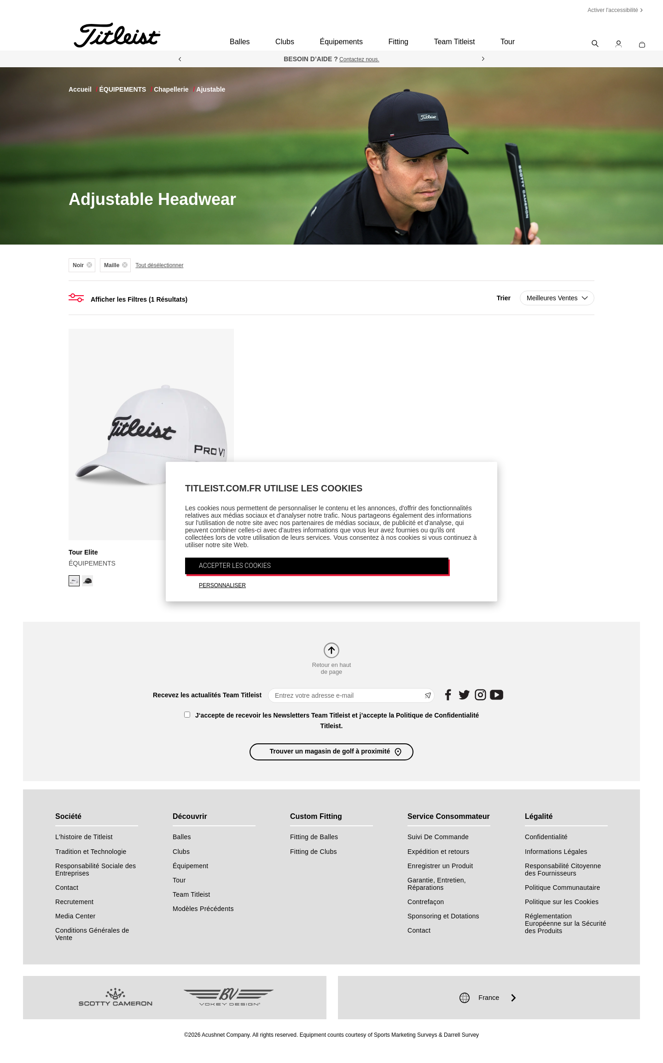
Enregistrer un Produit (440, 866)
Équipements (341, 42)
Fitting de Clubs (313, 851)
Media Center (75, 916)
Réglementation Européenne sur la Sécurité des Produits (565, 923)
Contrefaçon (425, 901)
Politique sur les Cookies (562, 901)
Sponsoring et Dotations (443, 916)
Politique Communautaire (562, 887)
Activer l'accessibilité (612, 10)
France (489, 997)
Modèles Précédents (203, 908)
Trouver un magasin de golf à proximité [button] (336, 752)
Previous (179, 59)
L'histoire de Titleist (84, 837)
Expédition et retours (438, 851)
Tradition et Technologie (91, 851)
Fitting (398, 42)
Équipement (191, 866)
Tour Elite (83, 552)
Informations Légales (556, 851)
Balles (240, 42)
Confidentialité (546, 837)
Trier (504, 298)
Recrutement (74, 901)
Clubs (284, 42)
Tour (507, 42)
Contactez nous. (359, 59)
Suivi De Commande (438, 837)
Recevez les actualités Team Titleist (207, 695)
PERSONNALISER (222, 585)
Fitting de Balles (314, 837)
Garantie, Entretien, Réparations (436, 883)
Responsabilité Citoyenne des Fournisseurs (563, 869)
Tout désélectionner (159, 265)
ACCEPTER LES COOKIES (235, 565)
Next (483, 59)
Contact (66, 887)
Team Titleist (454, 42)
